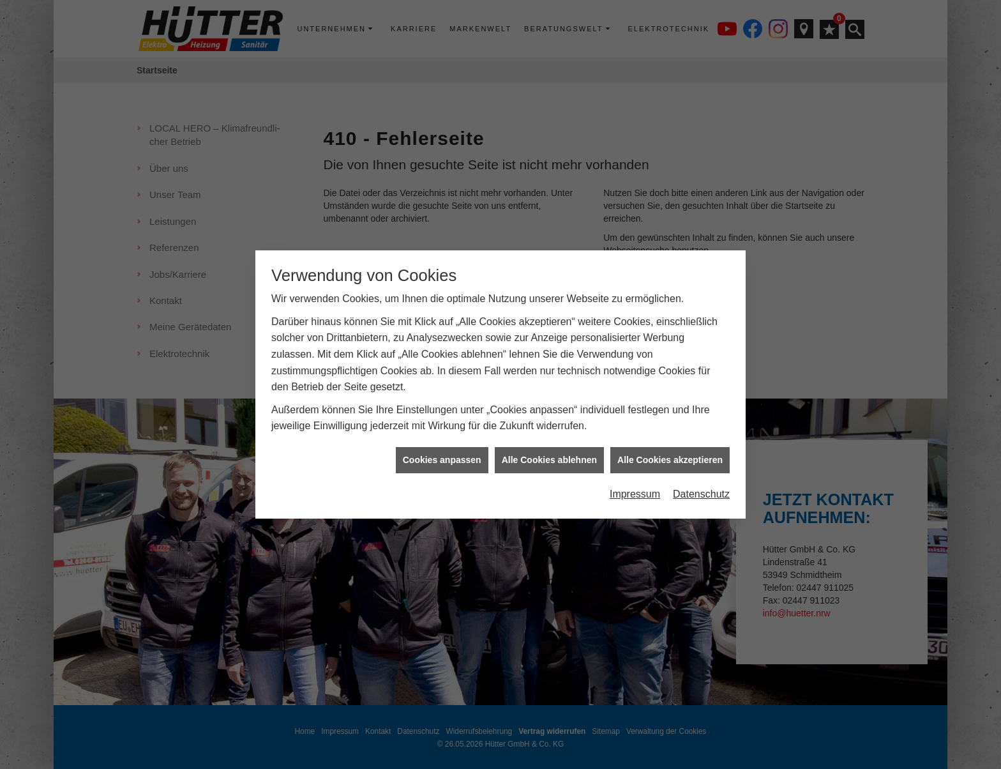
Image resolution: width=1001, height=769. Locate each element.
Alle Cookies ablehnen (549, 445)
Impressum (635, 479)
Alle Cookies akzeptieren (670, 445)
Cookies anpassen (442, 445)
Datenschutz (701, 479)
